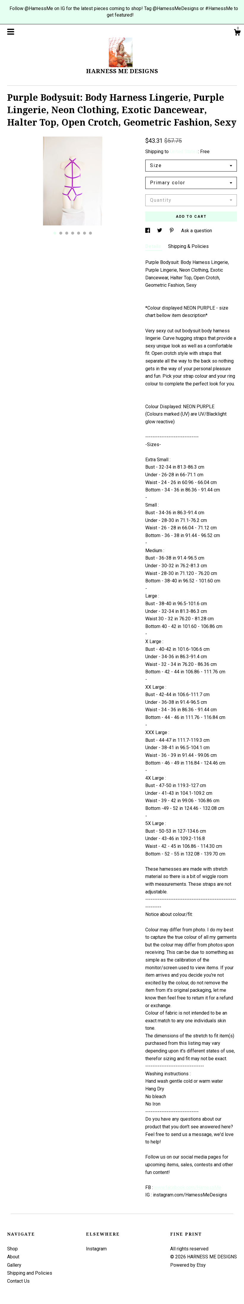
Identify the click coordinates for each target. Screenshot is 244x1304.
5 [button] (78, 233)
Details (153, 246)
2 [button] (60, 233)
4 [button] (72, 233)
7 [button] (90, 233)
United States (184, 151)
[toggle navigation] (10, 32)
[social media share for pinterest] (172, 230)
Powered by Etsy (188, 1265)
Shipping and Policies (29, 1273)
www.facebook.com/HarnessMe (187, 1187)
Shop (12, 1249)
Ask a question (196, 230)
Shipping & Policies (188, 246)
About (13, 1257)
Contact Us (18, 1281)
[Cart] (237, 33)
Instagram (96, 1249)
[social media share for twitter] (160, 230)
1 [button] (54, 233)
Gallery (14, 1265)
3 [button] (66, 233)
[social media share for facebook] (148, 230)
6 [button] (84, 233)
